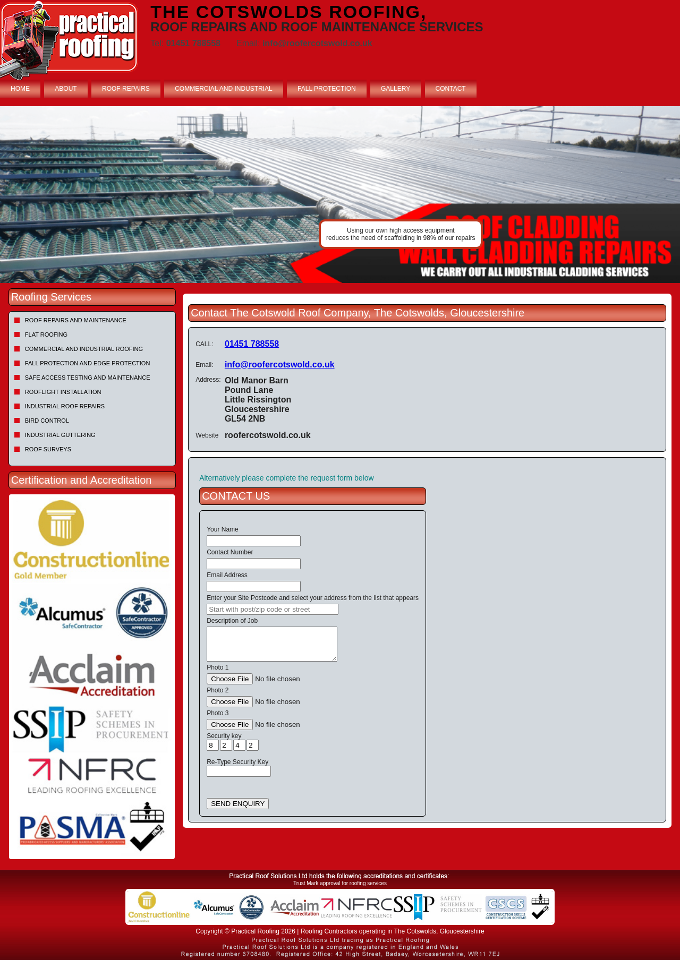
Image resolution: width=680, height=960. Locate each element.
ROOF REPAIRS (126, 88)
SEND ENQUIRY (238, 804)
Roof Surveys (48, 449)
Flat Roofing (46, 334)
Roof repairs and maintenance (75, 320)
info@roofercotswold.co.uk (280, 364)
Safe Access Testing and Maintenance (87, 377)
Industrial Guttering (60, 435)
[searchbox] (272, 609)
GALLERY (395, 88)
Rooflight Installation (63, 392)
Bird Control (47, 420)
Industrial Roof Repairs (65, 406)
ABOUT (65, 88)
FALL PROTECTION (327, 88)
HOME (20, 88)
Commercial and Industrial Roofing (84, 349)
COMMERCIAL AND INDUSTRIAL (224, 88)
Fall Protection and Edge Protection (87, 363)
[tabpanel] (340, 194)
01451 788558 (252, 343)
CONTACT (451, 88)
